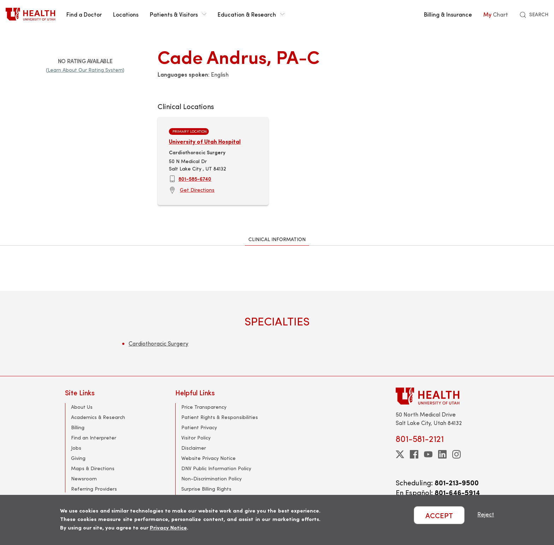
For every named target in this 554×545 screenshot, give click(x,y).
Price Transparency (203, 406)
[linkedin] (442, 454)
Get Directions (197, 189)
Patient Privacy (199, 427)
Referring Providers (94, 488)
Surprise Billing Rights (206, 488)
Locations (125, 14)
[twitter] (400, 454)
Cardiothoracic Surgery (158, 343)
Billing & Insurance (448, 14)
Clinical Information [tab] (277, 239)
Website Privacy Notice (208, 458)
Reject (485, 514)
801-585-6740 (194, 178)
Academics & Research (98, 417)
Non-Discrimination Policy (211, 478)
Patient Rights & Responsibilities (219, 417)
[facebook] (414, 454)
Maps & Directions (92, 468)
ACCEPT (439, 515)
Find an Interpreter (93, 437)
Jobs (76, 447)
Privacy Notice (168, 527)
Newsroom (84, 478)
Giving (78, 458)
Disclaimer (193, 447)
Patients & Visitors (178, 14)
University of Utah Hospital (205, 141)
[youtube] (428, 454)
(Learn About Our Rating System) (85, 69)
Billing (77, 427)
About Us (82, 406)
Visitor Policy (196, 437)
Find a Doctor (84, 14)
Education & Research (251, 14)
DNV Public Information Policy (216, 468)
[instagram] (456, 454)
